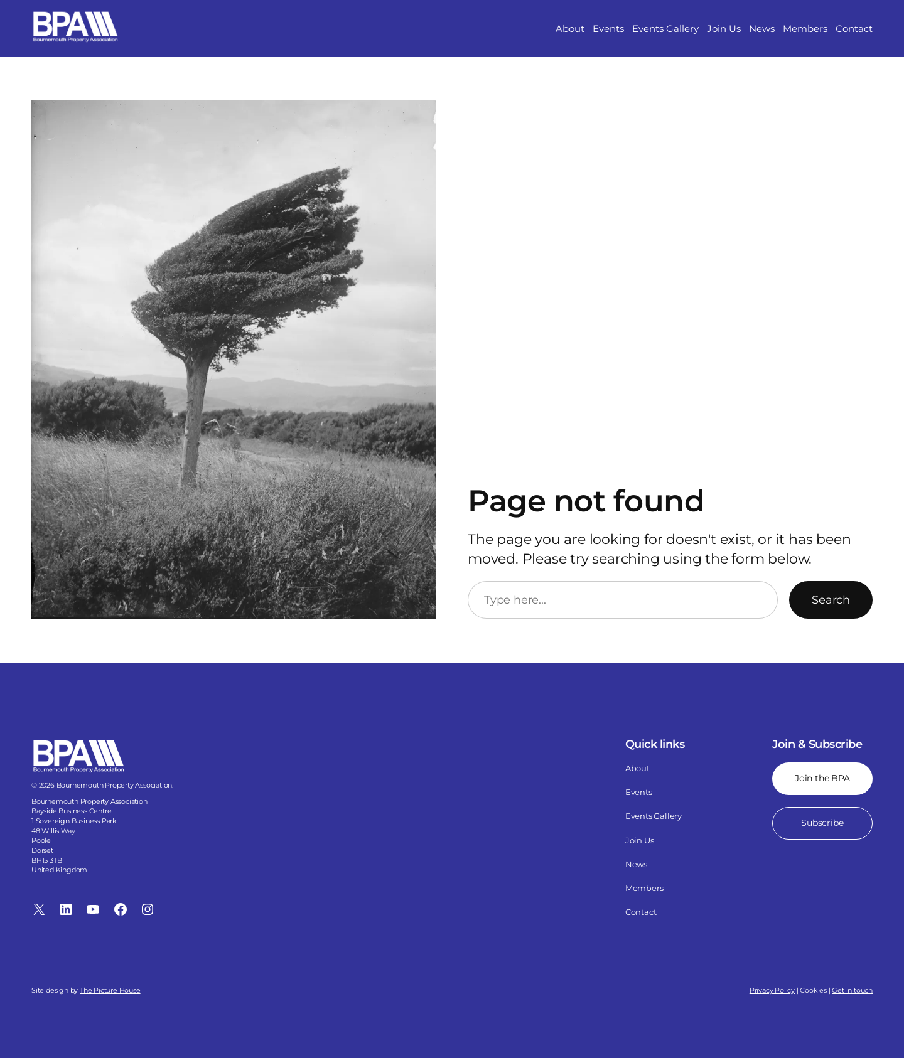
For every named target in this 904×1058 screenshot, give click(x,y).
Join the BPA (822, 778)
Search (831, 600)
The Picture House (110, 990)
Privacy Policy (772, 990)
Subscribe (823, 822)
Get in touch (852, 990)
